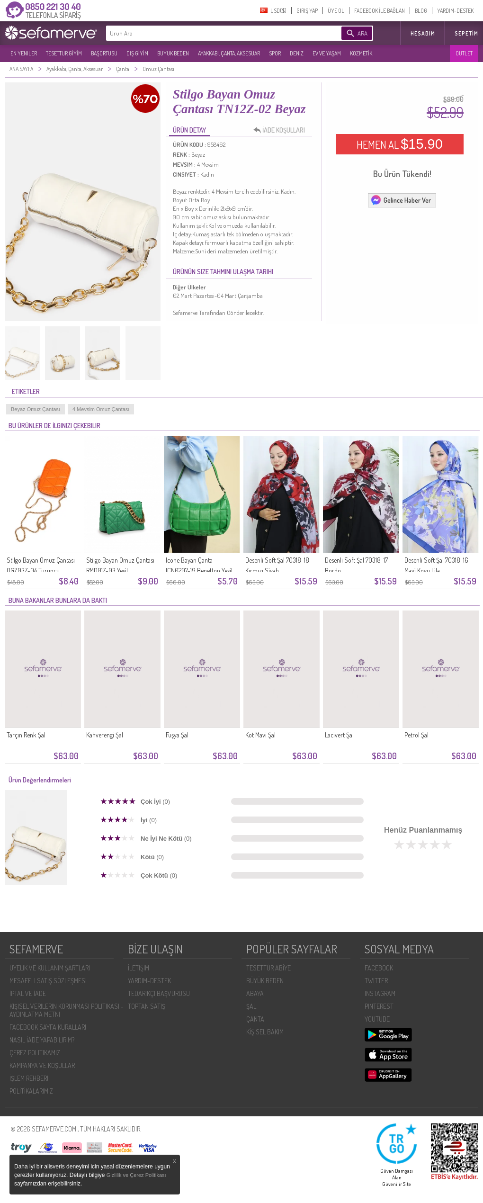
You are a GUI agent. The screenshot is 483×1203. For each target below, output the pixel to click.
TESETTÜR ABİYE (268, 968)
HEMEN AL (400, 144)
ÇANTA (255, 1019)
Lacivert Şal (339, 735)
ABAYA (255, 993)
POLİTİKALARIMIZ (31, 1091)
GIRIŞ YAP (307, 10)
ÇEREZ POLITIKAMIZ (34, 1053)
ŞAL (251, 1006)
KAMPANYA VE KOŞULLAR (42, 1065)
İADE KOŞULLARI (282, 130)
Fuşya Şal (177, 735)
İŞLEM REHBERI (28, 1078)
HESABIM (423, 33)
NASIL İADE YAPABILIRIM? (41, 1040)
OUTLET (464, 53)
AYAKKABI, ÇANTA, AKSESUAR (229, 53)
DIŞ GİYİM (137, 53)
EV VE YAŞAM (327, 53)
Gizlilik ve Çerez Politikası (136, 1175)
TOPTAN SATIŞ (146, 1006)
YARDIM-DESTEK (455, 10)
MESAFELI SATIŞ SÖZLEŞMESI (48, 981)
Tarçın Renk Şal (26, 735)
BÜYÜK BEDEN (173, 53)
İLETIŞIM (138, 968)
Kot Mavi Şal (260, 735)
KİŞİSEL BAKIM (265, 1032)
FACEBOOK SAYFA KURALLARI (47, 1027)
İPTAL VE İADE (27, 993)
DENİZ (297, 53)
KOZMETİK (361, 53)
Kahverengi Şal (104, 735)
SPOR (275, 53)
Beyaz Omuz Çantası (35, 409)
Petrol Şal (416, 735)
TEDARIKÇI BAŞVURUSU (159, 993)
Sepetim (466, 33)
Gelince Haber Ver (400, 200)
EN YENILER (23, 53)
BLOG (421, 10)
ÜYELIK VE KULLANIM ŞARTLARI (49, 968)
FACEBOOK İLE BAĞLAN (379, 10)
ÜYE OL (336, 10)
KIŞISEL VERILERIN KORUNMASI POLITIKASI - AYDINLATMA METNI (66, 1010)
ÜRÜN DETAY (189, 130)
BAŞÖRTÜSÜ (104, 53)
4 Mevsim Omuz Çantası (100, 409)
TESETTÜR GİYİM (64, 53)
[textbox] (209, 33)
